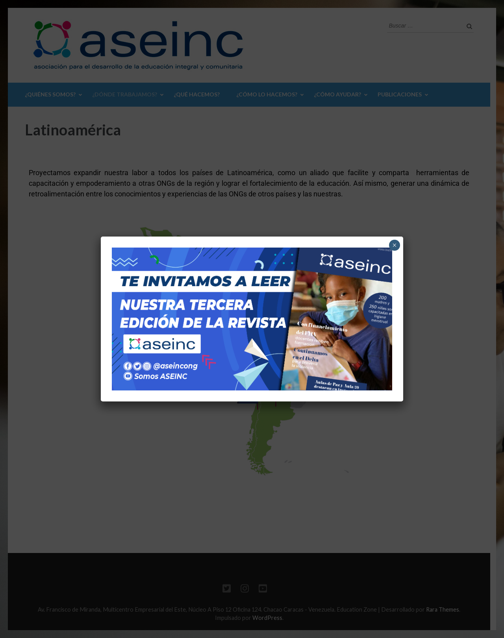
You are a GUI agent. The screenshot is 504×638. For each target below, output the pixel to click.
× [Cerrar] (394, 245)
